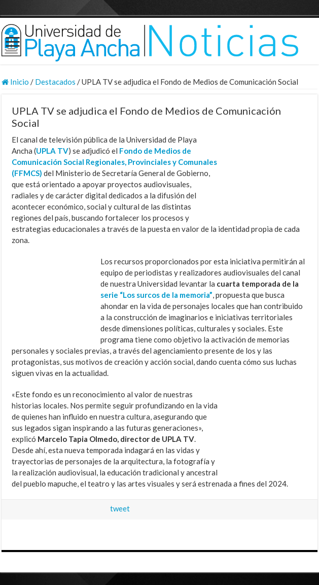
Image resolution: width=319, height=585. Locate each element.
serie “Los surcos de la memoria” (156, 294)
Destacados (55, 81)
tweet (120, 508)
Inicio (15, 81)
